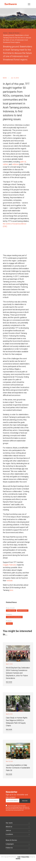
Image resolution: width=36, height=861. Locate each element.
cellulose (15, 164)
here (11, 590)
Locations (9, 834)
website (10, 580)
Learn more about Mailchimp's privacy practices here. (18, 809)
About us (9, 827)
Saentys (18, 858)
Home (5, 33)
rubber (5, 164)
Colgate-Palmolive (9, 565)
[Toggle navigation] (29, 4)
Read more (9, 682)
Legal (18, 857)
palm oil (23, 161)
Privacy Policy (25, 857)
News (5, 78)
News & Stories (14, 33)
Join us (8, 830)
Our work (9, 823)
